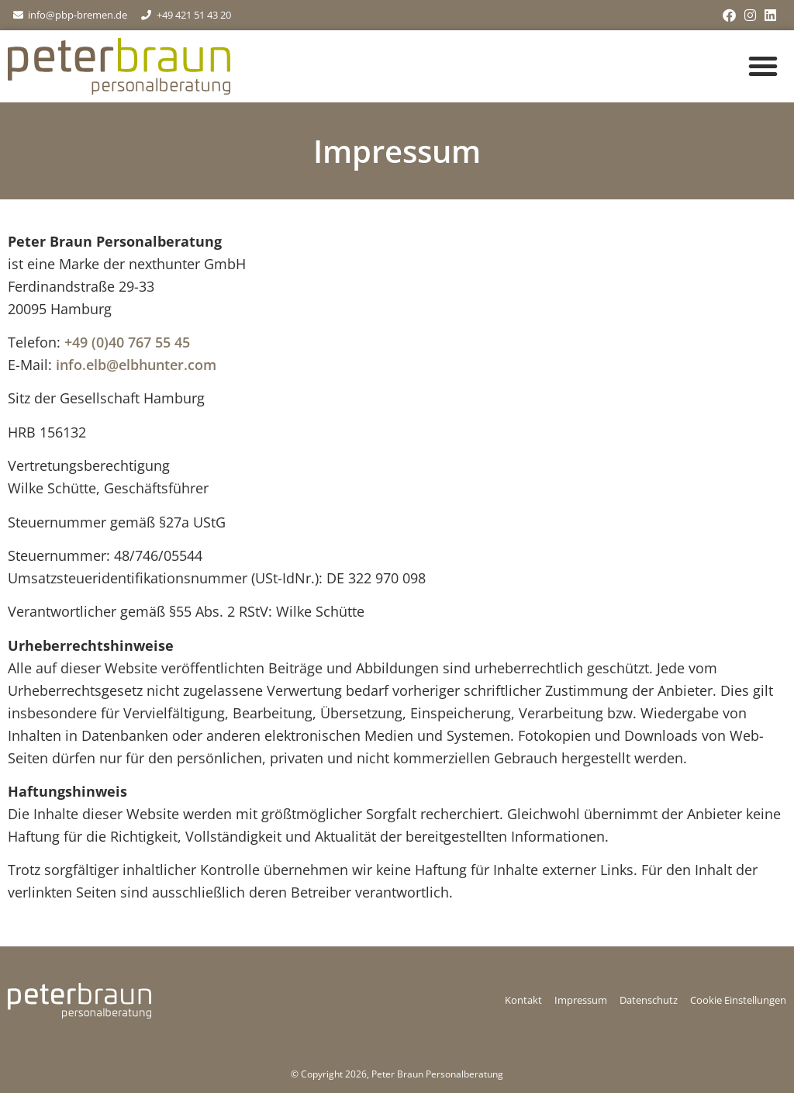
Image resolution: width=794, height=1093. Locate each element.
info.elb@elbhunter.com (136, 364)
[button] (763, 66)
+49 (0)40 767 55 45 (127, 342)
